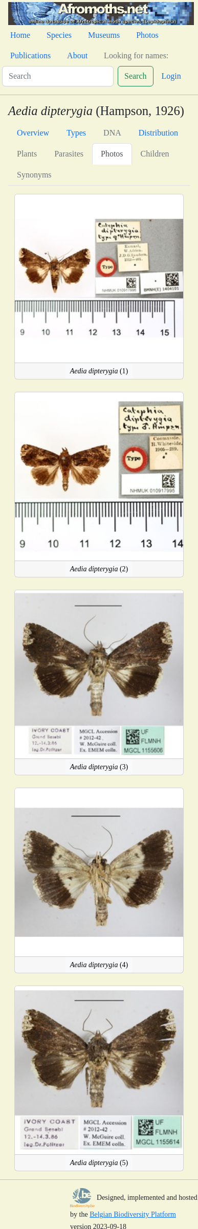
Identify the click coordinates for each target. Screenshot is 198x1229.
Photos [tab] (112, 153)
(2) (99, 569)
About (77, 55)
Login (171, 76)
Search (135, 76)
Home (20, 35)
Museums (104, 35)
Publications (30, 55)
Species (59, 35)
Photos (147, 35)
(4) (99, 965)
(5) (99, 1163)
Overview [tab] (33, 132)
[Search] (58, 76)
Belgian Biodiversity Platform (133, 1214)
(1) (99, 371)
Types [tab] (76, 132)
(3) (99, 767)
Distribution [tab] (158, 132)
